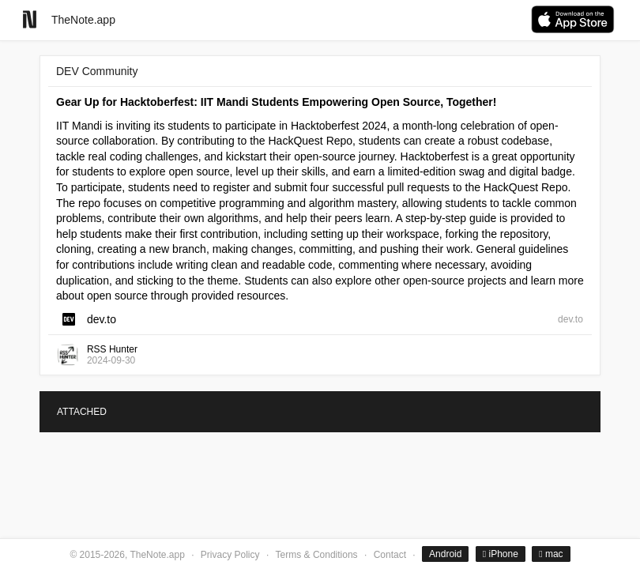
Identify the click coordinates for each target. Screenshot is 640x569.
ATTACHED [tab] (82, 411)
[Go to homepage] (29, 19)
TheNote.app (83, 19)
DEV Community (96, 71)
